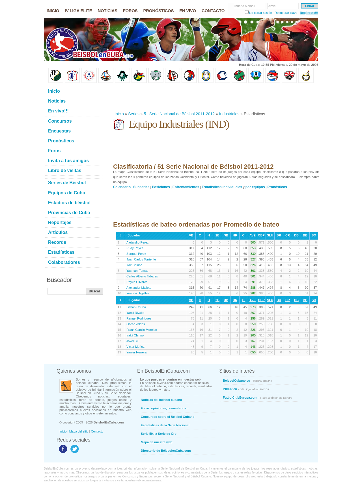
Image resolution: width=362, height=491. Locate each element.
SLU (270, 235)
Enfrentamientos (186, 187)
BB (305, 235)
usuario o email (244, 6)
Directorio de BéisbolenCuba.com (166, 450)
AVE (252, 235)
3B (226, 235)
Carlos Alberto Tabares (142, 276)
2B (217, 235)
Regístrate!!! (309, 12)
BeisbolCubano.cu (247, 380)
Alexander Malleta (138, 287)
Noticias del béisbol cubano (161, 399)
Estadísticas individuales (222, 187)
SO (314, 235)
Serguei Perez (136, 253)
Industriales (229, 114)
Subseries (141, 187)
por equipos (255, 187)
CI (243, 235)
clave (272, 6)
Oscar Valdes (135, 324)
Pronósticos (277, 187)
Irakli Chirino (135, 335)
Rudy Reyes (134, 248)
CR (287, 235)
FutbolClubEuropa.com (257, 397)
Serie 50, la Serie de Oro (158, 433)
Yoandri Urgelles (137, 293)
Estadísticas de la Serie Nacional (165, 425)
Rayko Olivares (137, 282)
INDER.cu (246, 389)
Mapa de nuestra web (156, 442)
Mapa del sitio (79, 431)
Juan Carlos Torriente (141, 259)
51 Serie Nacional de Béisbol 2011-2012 (179, 114)
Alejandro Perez (137, 242)
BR (279, 235)
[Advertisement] (216, 97)
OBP (261, 235)
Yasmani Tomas (137, 270)
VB (191, 235)
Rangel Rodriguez (138, 318)
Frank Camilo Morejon (141, 329)
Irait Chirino (134, 265)
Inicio (119, 114)
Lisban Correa (136, 307)
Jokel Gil (132, 341)
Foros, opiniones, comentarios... (165, 408)
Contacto (97, 431)
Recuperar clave (286, 12)
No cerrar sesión (260, 12)
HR (235, 235)
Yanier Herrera (136, 352)
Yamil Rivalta (135, 312)
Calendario (122, 187)
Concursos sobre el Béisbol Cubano (167, 416)
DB (296, 235)
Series (133, 114)
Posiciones (161, 187)
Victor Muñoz (135, 346)
